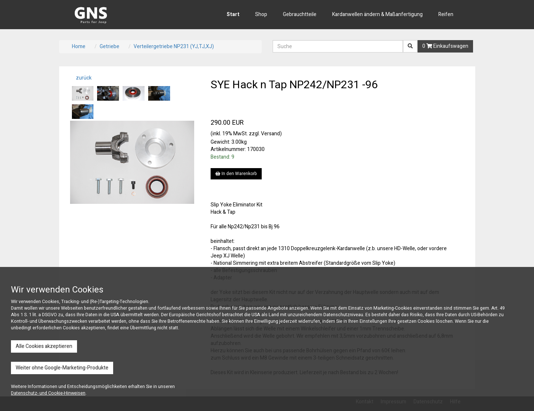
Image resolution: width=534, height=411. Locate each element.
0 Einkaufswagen (445, 46)
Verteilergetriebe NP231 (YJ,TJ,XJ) (174, 46)
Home (78, 46)
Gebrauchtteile (299, 14)
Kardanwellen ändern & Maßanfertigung (377, 14)
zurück (83, 78)
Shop (261, 14)
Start (233, 14)
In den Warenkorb (236, 173)
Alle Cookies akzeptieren (44, 346)
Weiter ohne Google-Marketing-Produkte (62, 368)
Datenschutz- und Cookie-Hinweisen (48, 393)
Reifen (445, 14)
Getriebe (109, 46)
